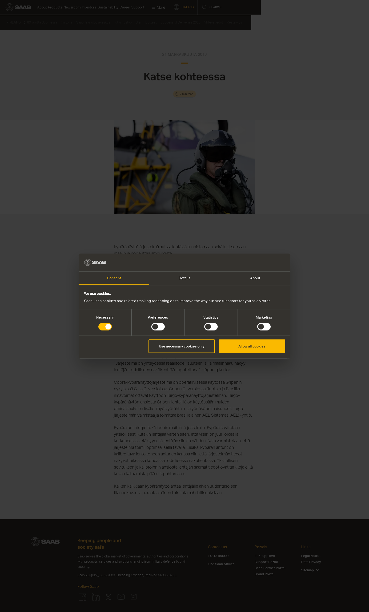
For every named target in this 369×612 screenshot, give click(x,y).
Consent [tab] (114, 278)
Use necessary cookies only (182, 346)
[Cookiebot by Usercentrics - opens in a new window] (264, 262)
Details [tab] (184, 278)
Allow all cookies (251, 346)
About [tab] (255, 278)
